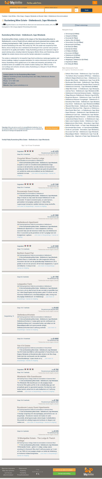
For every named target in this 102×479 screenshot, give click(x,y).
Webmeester (23, 468)
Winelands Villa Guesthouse (29, 376)
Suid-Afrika (12, 16)
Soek (86, 10)
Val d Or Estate (23, 346)
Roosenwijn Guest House (28, 191)
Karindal (71, 49)
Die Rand (71, 47)
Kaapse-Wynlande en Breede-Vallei (36, 16)
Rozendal (72, 38)
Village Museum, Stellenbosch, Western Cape (83, 95)
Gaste (76, 7)
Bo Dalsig (72, 64)
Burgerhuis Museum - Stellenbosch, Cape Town (84, 97)
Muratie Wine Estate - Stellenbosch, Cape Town (84, 80)
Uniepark (71, 36)
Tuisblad (4, 16)
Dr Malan (71, 51)
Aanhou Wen (73, 40)
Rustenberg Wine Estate (30, 27)
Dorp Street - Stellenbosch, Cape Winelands (82, 104)
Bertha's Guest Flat (25, 253)
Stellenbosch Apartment (27, 222)
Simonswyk (72, 34)
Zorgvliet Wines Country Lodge (30, 158)
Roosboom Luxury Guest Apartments (33, 407)
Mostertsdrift (73, 44)
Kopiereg (23, 470)
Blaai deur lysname (8, 470)
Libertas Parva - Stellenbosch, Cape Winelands (83, 91)
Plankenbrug (73, 57)
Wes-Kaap (20, 16)
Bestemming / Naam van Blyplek (18, 7)
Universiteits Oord (74, 42)
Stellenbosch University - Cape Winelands (82, 86)
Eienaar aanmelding (64, 473)
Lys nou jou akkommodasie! (64, 470)
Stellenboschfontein (26, 315)
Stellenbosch (73, 55)
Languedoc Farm (24, 284)
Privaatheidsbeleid (23, 475)
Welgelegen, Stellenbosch (77, 59)
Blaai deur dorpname (8, 468)
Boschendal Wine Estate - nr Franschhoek (82, 127)
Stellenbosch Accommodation (58, 16)
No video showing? (52, 128)
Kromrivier (72, 53)
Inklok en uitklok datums (51, 7)
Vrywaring (23, 473)
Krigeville (71, 62)
